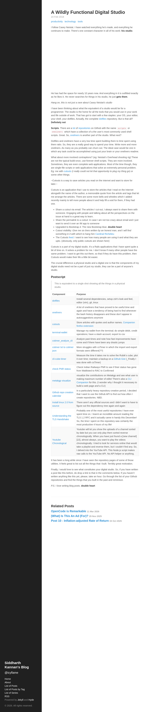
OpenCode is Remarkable (75, 511)
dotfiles (102, 119)
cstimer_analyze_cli (62, 340)
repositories (84, 128)
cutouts (67, 171)
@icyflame (11, 672)
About (8, 682)
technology (71, 21)
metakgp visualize (61, 380)
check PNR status (61, 369)
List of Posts (11, 686)
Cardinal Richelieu (104, 234)
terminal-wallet (59, 332)
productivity (57, 21)
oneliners (75, 135)
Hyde (31, 700)
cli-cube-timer (59, 359)
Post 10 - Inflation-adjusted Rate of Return (86, 520)
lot (74, 128)
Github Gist (119, 359)
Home (8, 679)
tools (80, 21)
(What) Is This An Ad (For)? (76, 516)
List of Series (11, 693)
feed (71, 237)
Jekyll (20, 700)
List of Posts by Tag (15, 689)
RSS (7, 696)
